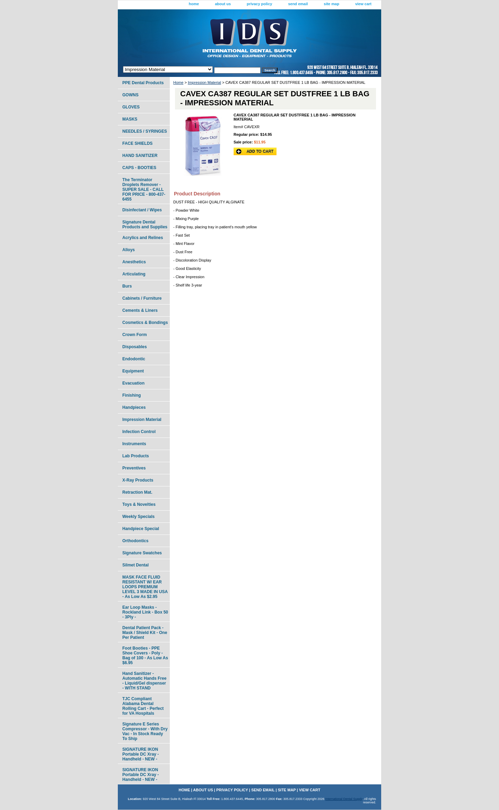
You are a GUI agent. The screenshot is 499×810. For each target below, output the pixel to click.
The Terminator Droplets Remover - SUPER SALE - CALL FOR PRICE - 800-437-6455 (143, 189)
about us (223, 4)
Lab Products (135, 456)
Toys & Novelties (139, 504)
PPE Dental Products (143, 82)
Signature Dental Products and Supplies (144, 224)
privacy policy (259, 4)
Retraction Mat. (137, 492)
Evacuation (133, 383)
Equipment (133, 371)
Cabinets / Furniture (141, 298)
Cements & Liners (140, 310)
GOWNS (130, 95)
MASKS (129, 119)
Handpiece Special (140, 528)
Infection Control (139, 431)
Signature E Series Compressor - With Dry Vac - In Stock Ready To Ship (145, 731)
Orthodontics (135, 540)
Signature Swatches (142, 553)
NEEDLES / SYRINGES (144, 131)
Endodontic (133, 358)
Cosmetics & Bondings (145, 322)
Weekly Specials (138, 516)
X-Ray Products (137, 480)
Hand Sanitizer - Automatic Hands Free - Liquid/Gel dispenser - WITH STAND (144, 680)
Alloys (128, 249)
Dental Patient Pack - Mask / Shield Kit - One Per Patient (144, 632)
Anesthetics (134, 261)
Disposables (134, 346)
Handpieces (134, 407)
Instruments (134, 443)
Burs (127, 286)
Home (178, 82)
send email (298, 4)
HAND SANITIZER (139, 155)
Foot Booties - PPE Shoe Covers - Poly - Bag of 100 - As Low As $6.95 (145, 655)
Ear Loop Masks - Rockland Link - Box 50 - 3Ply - (145, 612)
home (194, 4)
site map (331, 4)
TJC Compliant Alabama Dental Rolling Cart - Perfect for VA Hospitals (143, 706)
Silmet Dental (135, 565)
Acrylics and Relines (142, 237)
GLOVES (131, 107)
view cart (363, 4)
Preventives (134, 468)
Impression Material (204, 82)
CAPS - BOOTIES (139, 167)
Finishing (131, 395)
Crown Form (134, 334)
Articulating (134, 274)
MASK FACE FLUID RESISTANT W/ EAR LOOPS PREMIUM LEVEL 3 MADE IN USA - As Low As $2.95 (145, 587)
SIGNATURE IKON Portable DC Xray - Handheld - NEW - (140, 754)
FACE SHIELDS (137, 143)
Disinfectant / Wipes (142, 210)
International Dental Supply (343, 799)
